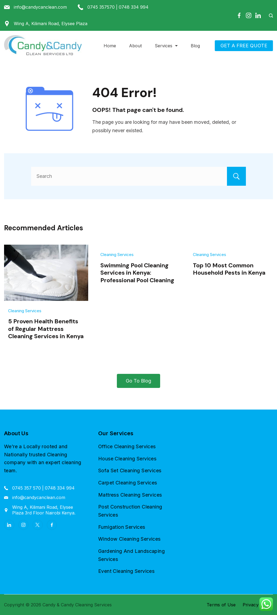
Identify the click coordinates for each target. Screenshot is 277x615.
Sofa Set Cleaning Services (129, 470)
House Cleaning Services (127, 458)
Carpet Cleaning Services (127, 483)
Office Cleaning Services (127, 446)
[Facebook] (239, 15)
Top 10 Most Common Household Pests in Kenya (229, 269)
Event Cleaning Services (126, 571)
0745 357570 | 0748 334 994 (118, 7)
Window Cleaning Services (129, 539)
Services (166, 45)
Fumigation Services (121, 527)
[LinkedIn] (258, 15)
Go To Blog (138, 381)
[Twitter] (37, 525)
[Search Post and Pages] (269, 16)
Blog (195, 45)
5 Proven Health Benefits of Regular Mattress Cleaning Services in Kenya (46, 328)
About (135, 45)
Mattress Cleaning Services (130, 495)
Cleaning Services (24, 310)
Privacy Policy (258, 604)
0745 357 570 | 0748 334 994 (43, 488)
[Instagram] (248, 15)
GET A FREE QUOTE (243, 45)
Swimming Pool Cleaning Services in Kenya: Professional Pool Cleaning (137, 272)
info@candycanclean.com (40, 7)
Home (110, 45)
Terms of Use (221, 604)
